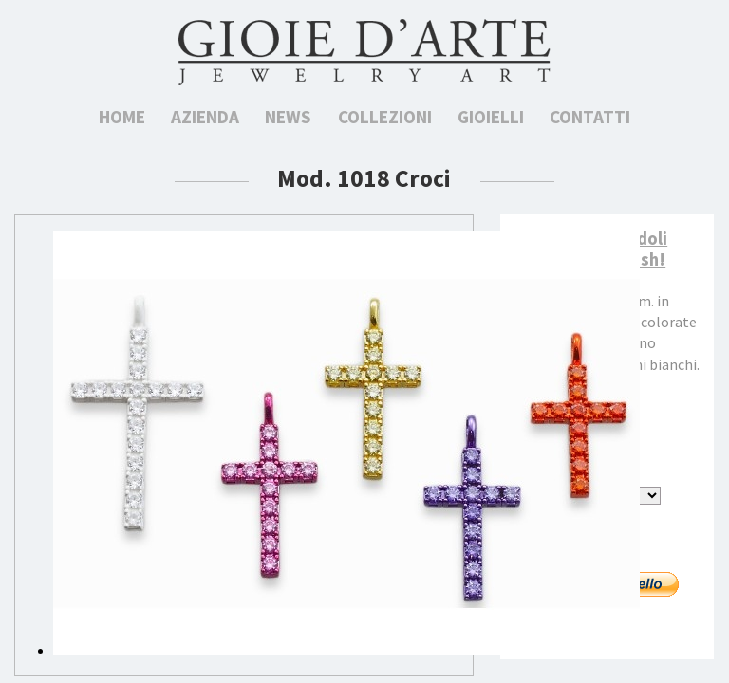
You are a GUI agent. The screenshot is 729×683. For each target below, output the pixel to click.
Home (122, 116)
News (288, 116)
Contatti (590, 116)
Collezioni (385, 116)
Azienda (205, 116)
